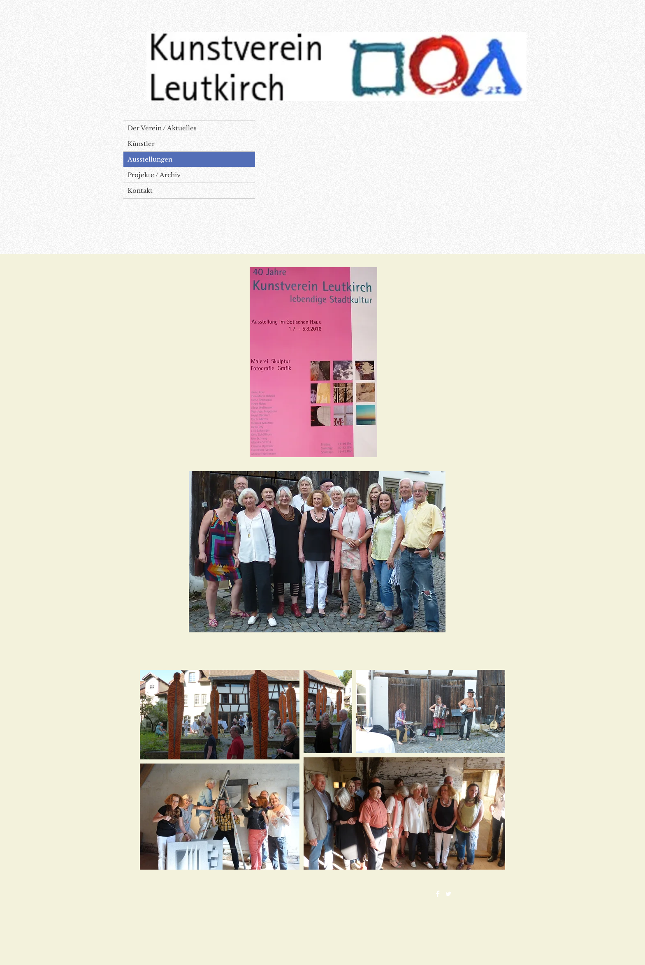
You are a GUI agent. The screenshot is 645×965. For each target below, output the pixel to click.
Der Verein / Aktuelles (162, 128)
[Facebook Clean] (437, 894)
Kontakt (140, 190)
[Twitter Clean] (448, 894)
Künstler (141, 144)
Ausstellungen (150, 159)
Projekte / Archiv (154, 175)
